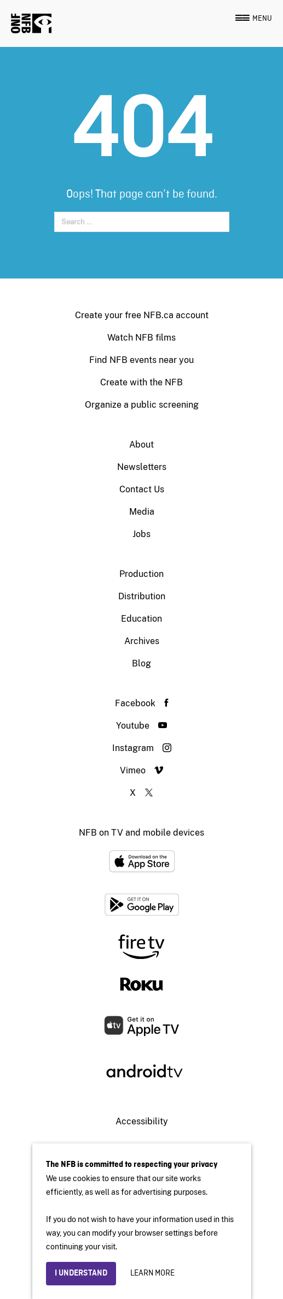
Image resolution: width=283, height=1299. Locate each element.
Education (141, 618)
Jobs (141, 534)
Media (141, 512)
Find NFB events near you (141, 360)
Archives (141, 641)
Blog (141, 663)
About (141, 444)
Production (141, 574)
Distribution (141, 596)
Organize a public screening (142, 405)
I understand (81, 1273)
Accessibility (141, 1121)
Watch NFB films (141, 337)
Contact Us (141, 489)
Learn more (152, 1273)
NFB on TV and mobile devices (141, 832)
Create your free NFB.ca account (142, 315)
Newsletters (141, 467)
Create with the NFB (141, 382)
